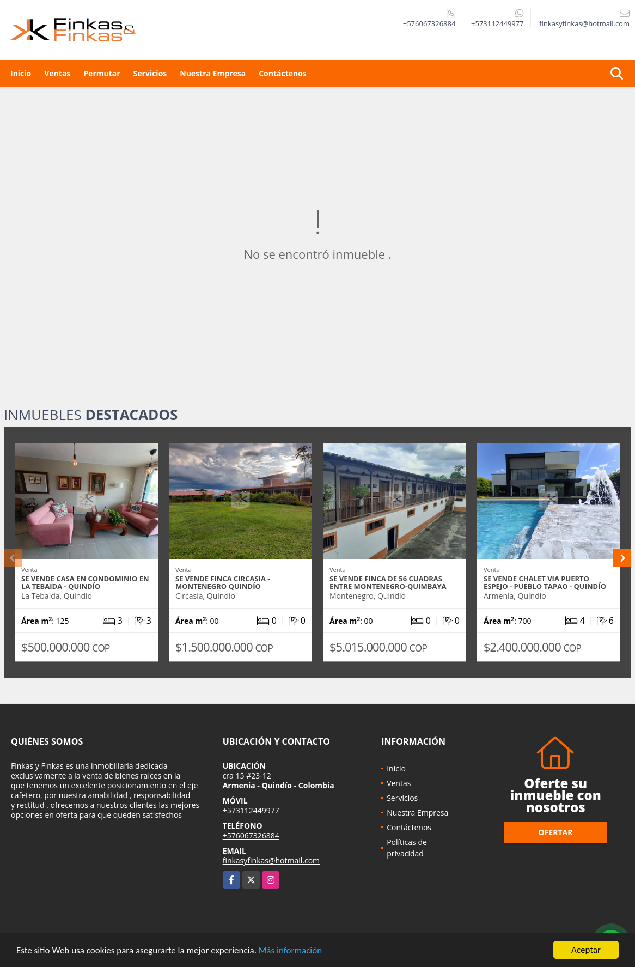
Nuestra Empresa (213, 73)
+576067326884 (429, 23)
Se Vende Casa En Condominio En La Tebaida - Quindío (85, 582)
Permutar (101, 73)
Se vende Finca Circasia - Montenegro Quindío (222, 582)
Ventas (57, 73)
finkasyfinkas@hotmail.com (271, 860)
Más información (290, 950)
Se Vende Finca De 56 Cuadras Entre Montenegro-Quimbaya (388, 582)
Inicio (20, 73)
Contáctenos (283, 73)
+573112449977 (497, 23)
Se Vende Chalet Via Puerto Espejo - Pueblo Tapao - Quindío (545, 582)
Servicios (150, 73)
